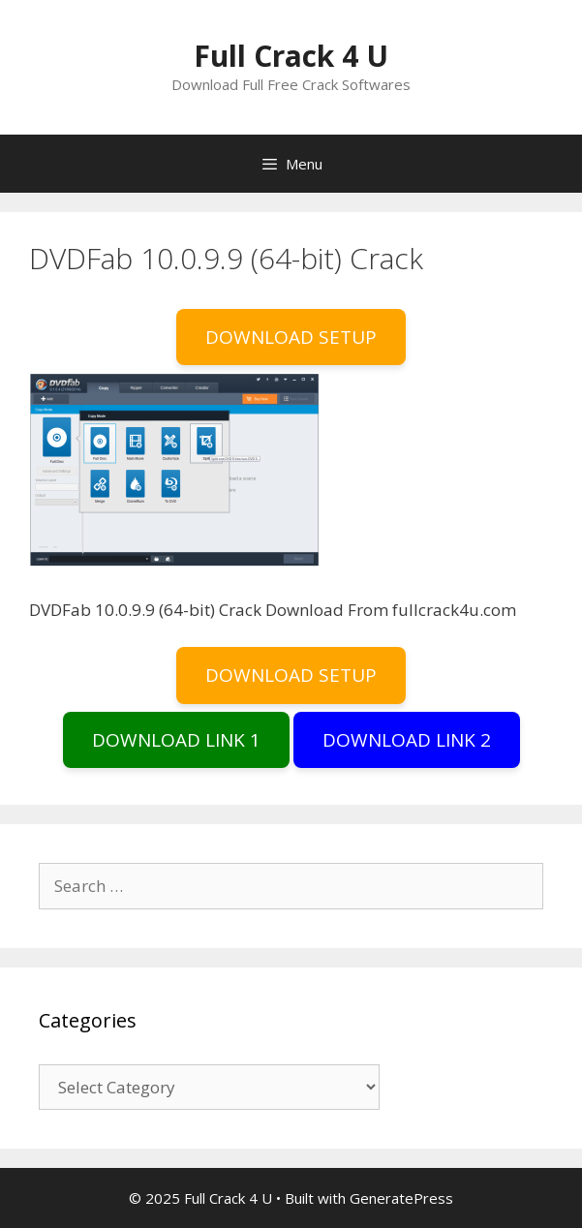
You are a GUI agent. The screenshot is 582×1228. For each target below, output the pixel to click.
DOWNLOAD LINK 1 (176, 739)
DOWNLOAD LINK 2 (406, 739)
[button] (174, 470)
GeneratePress (401, 1198)
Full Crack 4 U (291, 56)
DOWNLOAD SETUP (291, 337)
